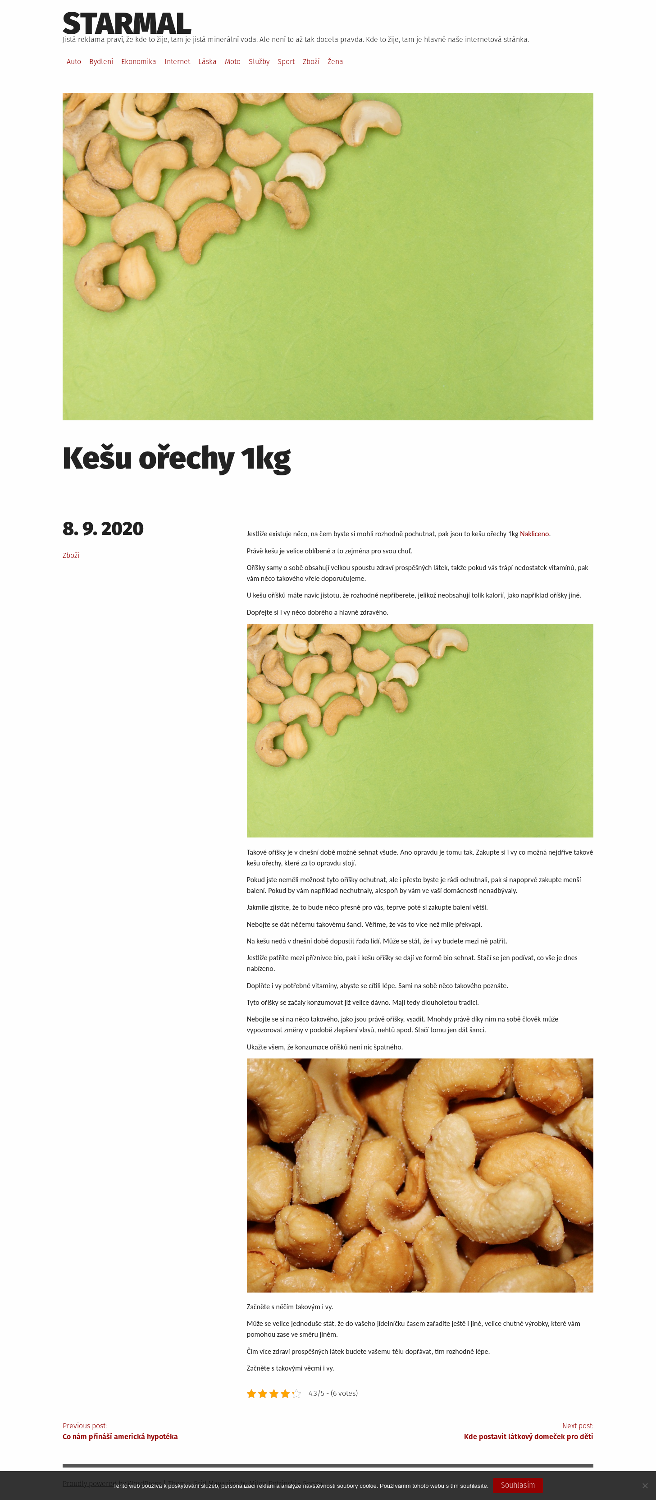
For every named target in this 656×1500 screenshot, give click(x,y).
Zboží (311, 61)
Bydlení (101, 61)
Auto (74, 61)
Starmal (127, 23)
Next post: (460, 1432)
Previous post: (195, 1432)
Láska (207, 61)
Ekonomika (138, 61)
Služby (259, 61)
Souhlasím (518, 1485)
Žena (335, 61)
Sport (286, 61)
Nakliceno (534, 533)
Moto (233, 61)
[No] (644, 1485)
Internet (177, 61)
